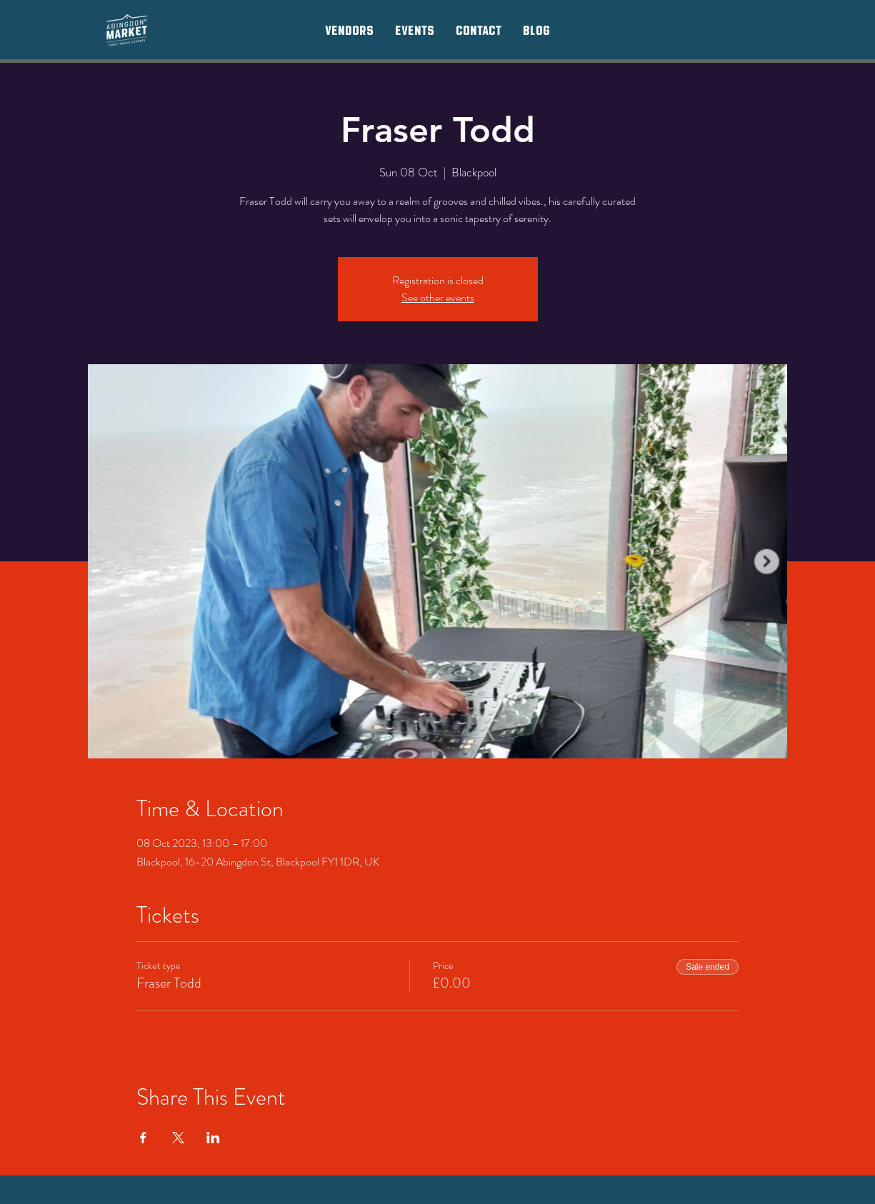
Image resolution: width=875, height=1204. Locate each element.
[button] (349, 30)
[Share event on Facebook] (143, 1137)
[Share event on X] (178, 1137)
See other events (437, 297)
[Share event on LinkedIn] (213, 1137)
